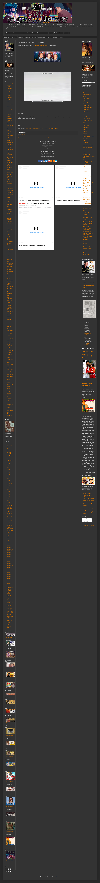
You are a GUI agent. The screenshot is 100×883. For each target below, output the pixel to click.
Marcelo (8, 275)
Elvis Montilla (10, 167)
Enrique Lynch (10, 172)
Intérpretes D (9, 547)
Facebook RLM (86, 502)
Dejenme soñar (86, 111)
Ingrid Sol (9, 202)
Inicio (49, 137)
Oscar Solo (9, 322)
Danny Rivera (10, 144)
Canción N (9, 485)
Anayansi (9, 95)
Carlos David (9, 118)
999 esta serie (10, 446)
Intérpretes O (9, 569)
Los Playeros (9, 257)
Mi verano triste (86, 190)
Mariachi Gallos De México (9, 283)
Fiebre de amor (86, 142)
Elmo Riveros (10, 165)
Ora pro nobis (86, 212)
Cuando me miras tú (87, 107)
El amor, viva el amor (87, 120)
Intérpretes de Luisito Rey (29, 32)
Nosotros (60, 32)
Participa (56, 32)
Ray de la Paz (10, 350)
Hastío (84, 152)
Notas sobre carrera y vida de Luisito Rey (10, 611)
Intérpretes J (9, 559)
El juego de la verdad (87, 125)
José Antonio (9, 211)
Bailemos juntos (86, 101)
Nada (84, 195)
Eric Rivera (9, 174)
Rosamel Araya (10, 372)
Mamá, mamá (86, 173)
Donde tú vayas (86, 118)
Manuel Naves (10, 271)
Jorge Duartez (10, 209)
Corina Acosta (10, 133)
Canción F (9, 472)
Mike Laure (9, 293)
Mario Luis (9, 288)
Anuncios (66, 32)
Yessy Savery (10, 410)
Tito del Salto (10, 384)
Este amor (85, 138)
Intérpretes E (9, 552)
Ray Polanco (9, 352)
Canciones (15, 32)
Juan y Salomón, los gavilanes (9, 218)
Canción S (9, 494)
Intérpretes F (9, 554)
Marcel (8, 273)
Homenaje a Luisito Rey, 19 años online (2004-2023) (87, 385)
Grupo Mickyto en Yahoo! (88, 503)
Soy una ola (85, 239)
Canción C (9, 467)
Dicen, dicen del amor (88, 114)
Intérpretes (27, 37)
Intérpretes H (9, 558)
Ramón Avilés (10, 333)
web (8, 624)
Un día (84, 250)
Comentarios (86, 521)
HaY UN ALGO (86, 154)
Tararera (85, 243)
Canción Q (9, 491)
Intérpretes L (23, 134)
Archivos (50, 32)
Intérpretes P (9, 570)
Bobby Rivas (9, 116)
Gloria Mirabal (10, 188)
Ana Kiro (9, 93)
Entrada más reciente (22, 137)
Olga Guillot (9, 300)
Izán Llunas (9, 204)
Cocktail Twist (86, 105)
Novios (84, 210)
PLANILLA (9, 620)
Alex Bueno (9, 90)
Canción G (9, 474)
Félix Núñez (9, 183)
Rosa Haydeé (9, 371)
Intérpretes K (9, 561)
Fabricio (8, 179)
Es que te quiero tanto (88, 135)
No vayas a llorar (87, 208)
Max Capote (9, 290)
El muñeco (85, 131)
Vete (84, 252)
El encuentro (86, 124)
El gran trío (9, 164)
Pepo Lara (9, 326)
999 (7, 443)
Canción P (9, 489)
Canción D (9, 469)
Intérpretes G (9, 556)
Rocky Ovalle (10, 364)
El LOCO (85, 129)
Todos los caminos (87, 248)
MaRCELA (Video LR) (88, 174)
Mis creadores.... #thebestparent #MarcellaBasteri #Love (68, 200)
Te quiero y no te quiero (88, 245)
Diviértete (85, 116)
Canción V (9, 500)
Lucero (8, 261)
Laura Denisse (10, 233)
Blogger (58, 876)
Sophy (8, 382)
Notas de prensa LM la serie (9, 602)
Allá (84, 92)
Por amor (85, 214)
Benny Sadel (9, 112)
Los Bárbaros (10, 241)
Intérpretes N (9, 567)
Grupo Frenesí (10, 192)
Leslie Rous (9, 234)
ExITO (84, 140)
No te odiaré (85, 206)
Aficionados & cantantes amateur (10, 85)
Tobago (8, 386)
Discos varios (10, 530)
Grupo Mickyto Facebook (88, 500)
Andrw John (9, 97)
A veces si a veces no (87, 89)
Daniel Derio (9, 140)
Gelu (84, 149)
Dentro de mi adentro (87, 113)
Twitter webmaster (87, 493)
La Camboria (9, 225)
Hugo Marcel (9, 201)
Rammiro (9, 332)
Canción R (9, 493)
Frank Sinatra (10, 185)
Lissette (8, 236)
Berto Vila (9, 114)
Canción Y (9, 502)
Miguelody (9, 291)
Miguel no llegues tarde (88, 192)
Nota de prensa (10, 587)
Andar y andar (86, 98)
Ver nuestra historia (9, 637)
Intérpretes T (9, 576)
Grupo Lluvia (10, 194)
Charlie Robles (10, 125)
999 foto (8, 448)
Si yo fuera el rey (87, 226)
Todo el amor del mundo (88, 246)
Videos (8, 622)
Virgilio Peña (9, 400)
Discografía (21, 32)
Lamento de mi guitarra (88, 168)
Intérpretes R (9, 572)
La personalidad (86, 164)
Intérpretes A (9, 542)
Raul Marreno (10, 342)
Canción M (9, 483)
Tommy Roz (9, 390)
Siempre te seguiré (87, 231)
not (7, 585)
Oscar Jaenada (10, 321)
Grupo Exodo (10, 190)
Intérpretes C (9, 545)
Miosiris (8, 295)
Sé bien (84, 219)
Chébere (8, 127)
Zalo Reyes (9, 415)
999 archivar (9, 445)
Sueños (84, 241)
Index (8, 537)
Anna (8, 101)
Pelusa (8, 324)
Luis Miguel (38, 32)
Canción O (9, 487)
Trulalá (8, 395)
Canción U (9, 498)
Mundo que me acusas (88, 194)
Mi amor (85, 178)
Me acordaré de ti (87, 176)
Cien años (85, 103)
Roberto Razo (10, 359)
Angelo (8, 99)
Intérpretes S (9, 574)
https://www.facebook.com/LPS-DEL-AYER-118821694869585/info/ (42, 128)
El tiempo (85, 133)
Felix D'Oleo (9, 181)
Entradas (85, 518)
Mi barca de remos (87, 180)
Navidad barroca (86, 199)
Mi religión (85, 188)
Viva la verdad (86, 254)
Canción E (9, 471)
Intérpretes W (10, 580)
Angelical (85, 100)
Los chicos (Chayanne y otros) (9, 245)
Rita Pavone (9, 354)
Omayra (8, 302)
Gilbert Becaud (10, 186)
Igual (84, 159)
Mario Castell (10, 286)
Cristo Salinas (10, 135)
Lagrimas (85, 166)
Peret (8, 328)
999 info (8, 450)
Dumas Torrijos (10, 160)
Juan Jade (9, 213)
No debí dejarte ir (87, 203)
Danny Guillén (10, 142)
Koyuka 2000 (10, 223)
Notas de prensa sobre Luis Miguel (9, 607)
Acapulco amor (86, 90)
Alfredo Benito (10, 91)
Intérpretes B (9, 543)
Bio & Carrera (8, 32)
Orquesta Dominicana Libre (9, 308)
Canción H (9, 476)
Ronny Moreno (10, 369)
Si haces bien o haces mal (88, 221)
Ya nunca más (86, 256)
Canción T (9, 496)
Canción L (9, 482)
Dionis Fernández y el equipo (10, 157)
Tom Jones (9, 388)
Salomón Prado (10, 374)
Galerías (8, 532)
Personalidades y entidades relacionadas (10, 617)
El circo (84, 122)
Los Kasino (9, 252)
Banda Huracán (10, 104)
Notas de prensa (45, 32)
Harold (8, 199)
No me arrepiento (87, 205)
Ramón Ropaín (10, 338)
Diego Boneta (10, 151)
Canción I (9, 478)
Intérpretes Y (9, 581)
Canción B (9, 465)
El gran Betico (10, 162)
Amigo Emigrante (87, 94)
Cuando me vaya (86, 109)
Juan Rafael (9, 215)
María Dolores (10, 280)
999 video (9, 458)
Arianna (8, 102)
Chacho (8, 123)
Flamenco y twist (87, 144)
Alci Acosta (9, 88)
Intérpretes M (10, 565)
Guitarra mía (86, 150)
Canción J (9, 480)
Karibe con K (10, 221)
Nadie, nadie (86, 197)
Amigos (85, 96)
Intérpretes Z (9, 583)
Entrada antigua (74, 137)
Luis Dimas (9, 266)
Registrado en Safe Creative (88, 525)
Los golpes (9, 251)
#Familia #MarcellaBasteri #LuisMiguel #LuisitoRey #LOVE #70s (32, 245)
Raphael (8, 340)
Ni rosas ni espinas (87, 201)
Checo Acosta (10, 128)
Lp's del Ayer (9, 259)
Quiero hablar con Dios (88, 217)
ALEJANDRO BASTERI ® (37, 207)
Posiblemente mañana (88, 216)
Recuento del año (9, 722)
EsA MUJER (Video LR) (88, 136)
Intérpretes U (9, 578)
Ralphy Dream (10, 330)
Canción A (9, 463)
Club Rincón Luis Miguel (88, 498)
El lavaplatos (86, 127)
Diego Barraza (10, 149)
